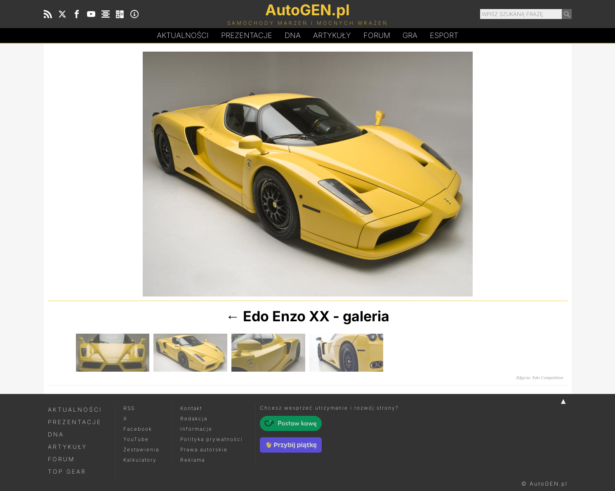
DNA (56, 434)
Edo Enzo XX (286, 316)
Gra (410, 35)
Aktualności (183, 35)
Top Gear (67, 471)
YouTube (136, 439)
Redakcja (193, 418)
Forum (376, 35)
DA (293, 35)
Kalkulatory (140, 460)
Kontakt (191, 408)
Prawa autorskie (204, 449)
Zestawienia (141, 449)
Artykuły (332, 35)
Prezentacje (246, 35)
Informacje (196, 429)
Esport (444, 35)
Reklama (192, 460)
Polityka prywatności (211, 439)
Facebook (137, 429)
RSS (129, 408)
